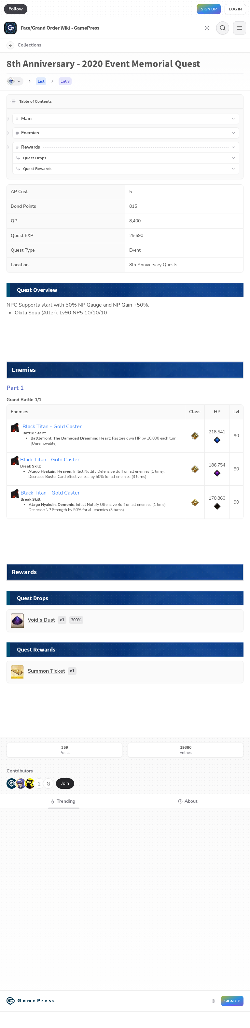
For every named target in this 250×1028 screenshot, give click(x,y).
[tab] (62, 801)
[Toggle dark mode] (207, 28)
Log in (235, 9)
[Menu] (239, 27)
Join (65, 783)
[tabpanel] (125, 899)
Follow (15, 9)
